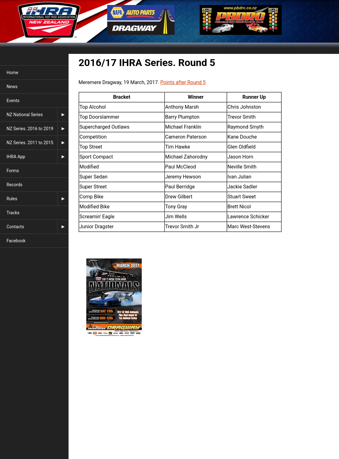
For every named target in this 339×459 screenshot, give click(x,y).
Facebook (16, 240)
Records (14, 184)
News (12, 86)
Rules (12, 198)
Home (12, 72)
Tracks (13, 212)
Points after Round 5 (183, 82)
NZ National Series (25, 114)
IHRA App (16, 156)
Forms (13, 170)
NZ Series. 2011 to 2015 (30, 142)
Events (13, 100)
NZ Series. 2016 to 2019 (30, 128)
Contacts (15, 226)
